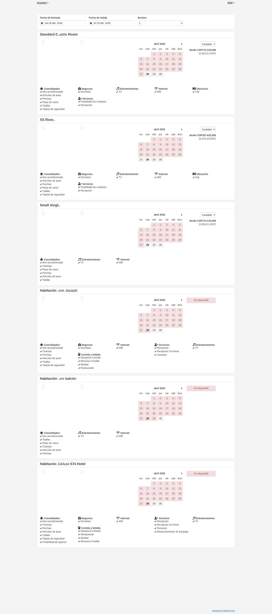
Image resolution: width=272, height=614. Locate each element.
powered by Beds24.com (223, 610)
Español (43, 2)
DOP (231, 2)
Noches (142, 17)
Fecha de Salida (98, 17)
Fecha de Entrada (50, 17)
